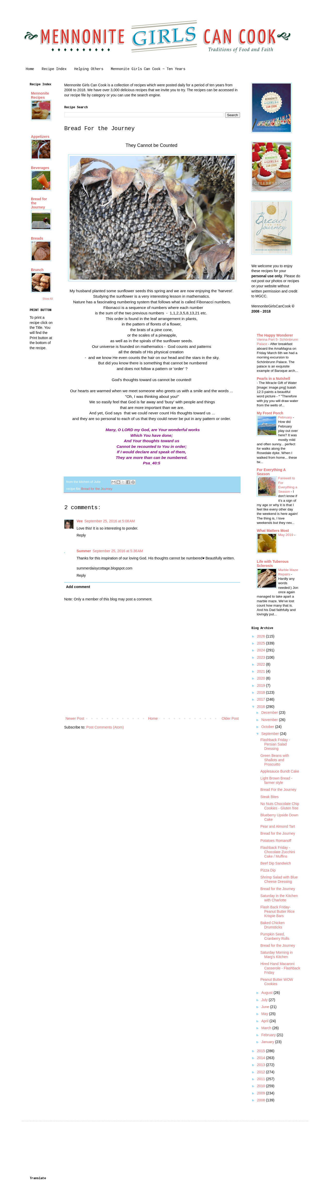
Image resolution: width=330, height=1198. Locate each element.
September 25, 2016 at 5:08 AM (109, 521)
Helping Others (88, 69)
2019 (261, 685)
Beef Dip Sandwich (275, 863)
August (267, 993)
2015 (261, 1051)
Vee (80, 521)
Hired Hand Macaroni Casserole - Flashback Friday (280, 968)
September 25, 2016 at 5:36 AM (118, 551)
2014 (261, 1058)
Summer (84, 551)
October (268, 727)
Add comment (78, 587)
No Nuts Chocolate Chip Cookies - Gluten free (279, 806)
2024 (261, 650)
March (266, 1028)
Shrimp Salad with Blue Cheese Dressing (279, 879)
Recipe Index (54, 69)
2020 (261, 678)
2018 (261, 692)
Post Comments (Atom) (105, 727)
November (270, 720)
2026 (261, 636)
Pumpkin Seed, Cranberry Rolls (274, 936)
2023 (261, 657)
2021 (261, 671)
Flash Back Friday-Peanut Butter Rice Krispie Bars (277, 911)
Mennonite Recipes (40, 95)
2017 (261, 699)
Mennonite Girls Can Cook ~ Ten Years (148, 69)
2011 (261, 1079)
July (265, 1000)
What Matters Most (273, 531)
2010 (261, 1086)
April (265, 1021)
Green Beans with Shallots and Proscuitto (274, 759)
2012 (261, 1072)
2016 (261, 707)
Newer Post (74, 718)
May (265, 1014)
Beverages (40, 168)
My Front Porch (270, 413)
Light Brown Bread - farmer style (276, 780)
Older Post (230, 718)
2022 (261, 664)
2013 (261, 1065)
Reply (81, 535)
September (270, 734)
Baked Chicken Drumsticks (272, 925)
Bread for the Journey (96, 489)
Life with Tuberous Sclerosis (272, 563)
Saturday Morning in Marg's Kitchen (276, 954)
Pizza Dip (268, 870)
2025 (261, 643)
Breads (37, 238)
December (270, 712)
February (285, 417)
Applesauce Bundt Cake (279, 771)
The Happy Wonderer (275, 335)
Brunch (37, 270)
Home (30, 69)
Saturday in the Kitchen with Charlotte (279, 898)
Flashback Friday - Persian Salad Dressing (275, 744)
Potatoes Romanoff (275, 841)
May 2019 (286, 535)
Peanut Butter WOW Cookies (276, 981)
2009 (261, 1093)
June (265, 1007)
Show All (48, 298)
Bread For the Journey (278, 790)
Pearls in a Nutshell (273, 378)
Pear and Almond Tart (277, 826)
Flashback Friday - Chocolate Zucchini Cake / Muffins (277, 851)
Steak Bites (269, 797)
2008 (261, 1100)
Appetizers (40, 137)
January (268, 1042)
